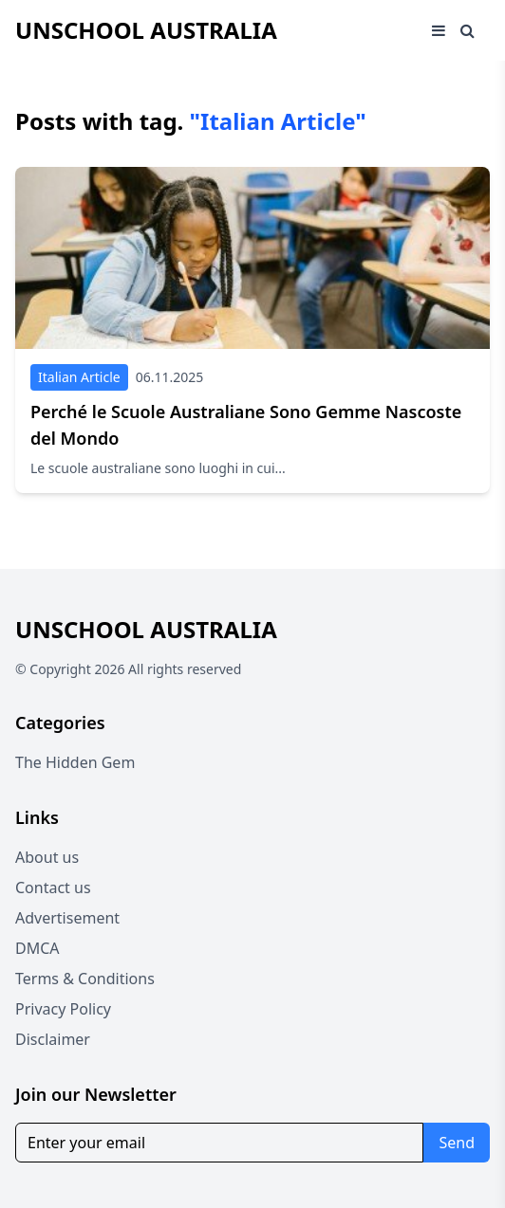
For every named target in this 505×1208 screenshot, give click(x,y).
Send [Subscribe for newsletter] (457, 1142)
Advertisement (67, 917)
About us (47, 857)
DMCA (37, 948)
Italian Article (79, 377)
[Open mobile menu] (438, 30)
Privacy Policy (63, 1008)
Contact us (53, 887)
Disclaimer (52, 1039)
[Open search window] (467, 30)
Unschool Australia (146, 30)
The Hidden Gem (75, 762)
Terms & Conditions (85, 978)
